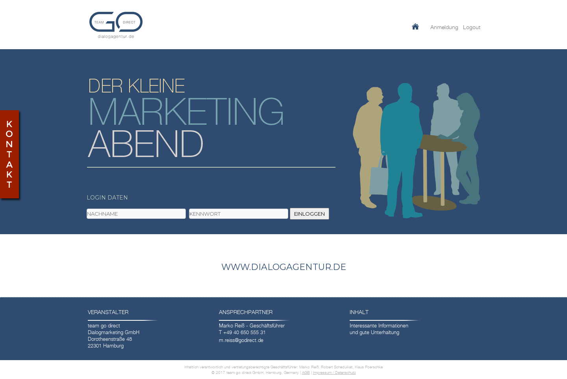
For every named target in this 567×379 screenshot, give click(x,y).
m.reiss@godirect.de (241, 340)
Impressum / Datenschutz (334, 372)
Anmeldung (444, 27)
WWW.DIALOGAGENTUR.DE (283, 267)
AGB (306, 372)
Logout (471, 27)
